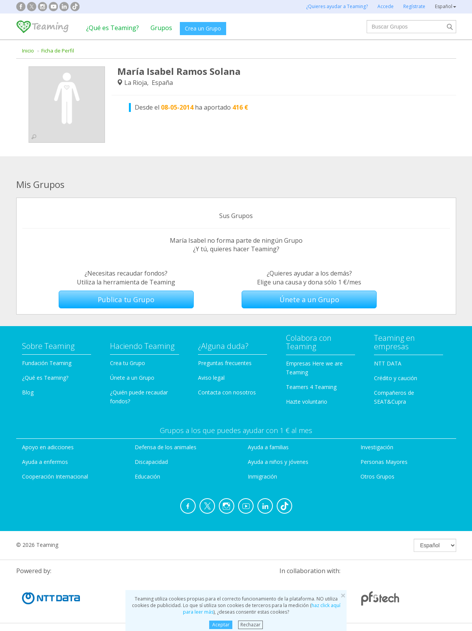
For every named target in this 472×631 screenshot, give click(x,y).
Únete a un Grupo (309, 299)
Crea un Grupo (203, 28)
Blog (28, 392)
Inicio (28, 50)
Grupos (161, 28)
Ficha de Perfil (57, 50)
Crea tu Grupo (127, 363)
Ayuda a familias (268, 447)
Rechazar (250, 624)
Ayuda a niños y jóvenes (278, 461)
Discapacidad (151, 461)
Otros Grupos (377, 476)
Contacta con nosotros (227, 392)
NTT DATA (387, 363)
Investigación (376, 447)
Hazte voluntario (306, 401)
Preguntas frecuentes (225, 363)
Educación (147, 476)
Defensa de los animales (165, 447)
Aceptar (221, 624)
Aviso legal (211, 377)
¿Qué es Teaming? (112, 28)
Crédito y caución (395, 378)
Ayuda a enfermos (45, 461)
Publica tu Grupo (126, 299)
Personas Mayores (384, 461)
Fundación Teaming (46, 363)
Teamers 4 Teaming (311, 387)
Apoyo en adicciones (48, 447)
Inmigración (262, 476)
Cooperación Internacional (55, 476)
